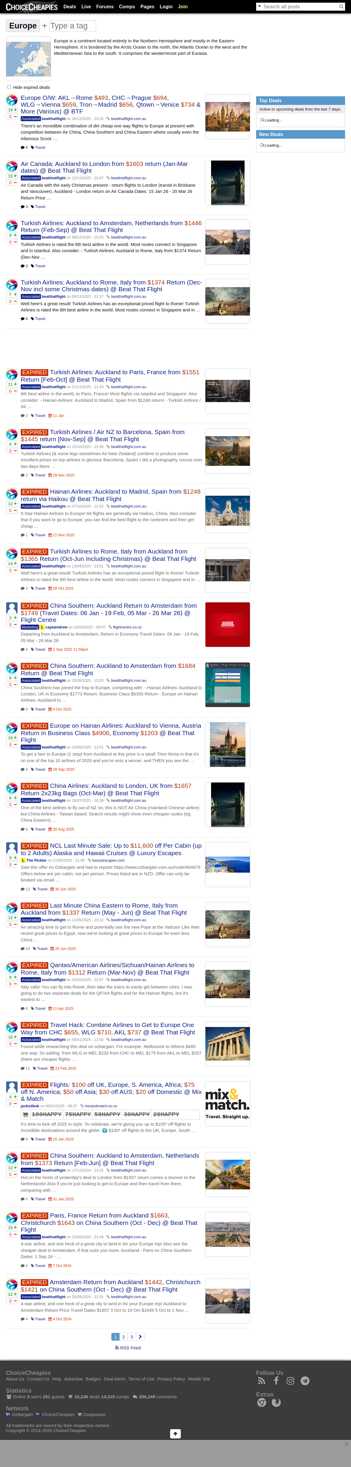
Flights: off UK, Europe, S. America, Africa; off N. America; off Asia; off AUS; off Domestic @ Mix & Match (111, 1091)
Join (183, 6)
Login (166, 6)
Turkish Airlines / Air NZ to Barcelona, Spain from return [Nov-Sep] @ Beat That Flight (103, 435)
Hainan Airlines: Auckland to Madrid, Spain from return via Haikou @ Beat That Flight (111, 495)
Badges (93, 1378)
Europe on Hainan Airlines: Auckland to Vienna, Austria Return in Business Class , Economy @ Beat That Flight (111, 732)
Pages (147, 6)
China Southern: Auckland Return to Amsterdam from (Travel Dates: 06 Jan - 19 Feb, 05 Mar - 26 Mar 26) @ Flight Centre (109, 612)
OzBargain (19, 1414)
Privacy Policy (171, 1378)
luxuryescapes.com (108, 860)
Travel (40, 147)
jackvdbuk (30, 1106)
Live (86, 6)
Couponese (91, 1414)
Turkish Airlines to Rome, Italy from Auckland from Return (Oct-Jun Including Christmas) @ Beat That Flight (108, 555)
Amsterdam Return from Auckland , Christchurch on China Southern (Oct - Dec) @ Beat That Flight (111, 1286)
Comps (127, 6)
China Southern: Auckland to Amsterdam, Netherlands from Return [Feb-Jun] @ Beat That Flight (110, 1159)
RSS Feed (128, 1347)
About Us (15, 1378)
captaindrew (56, 627)
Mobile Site (199, 1378)
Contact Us (38, 1378)
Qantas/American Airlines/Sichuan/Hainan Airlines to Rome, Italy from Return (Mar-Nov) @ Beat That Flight (107, 969)
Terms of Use (141, 1378)
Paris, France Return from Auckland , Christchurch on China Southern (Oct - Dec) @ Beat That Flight (109, 1222)
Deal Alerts (114, 1378)
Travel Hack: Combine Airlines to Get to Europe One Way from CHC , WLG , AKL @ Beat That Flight (108, 1028)
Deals (69, 6)
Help (56, 1378)
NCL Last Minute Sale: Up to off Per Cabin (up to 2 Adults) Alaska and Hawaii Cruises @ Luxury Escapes (111, 849)
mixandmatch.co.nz (101, 1106)
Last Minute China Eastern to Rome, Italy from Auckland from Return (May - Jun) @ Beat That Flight (104, 909)
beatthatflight (54, 118)
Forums (105, 6)
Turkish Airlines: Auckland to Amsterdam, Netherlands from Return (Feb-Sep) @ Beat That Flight (111, 226)
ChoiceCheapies (55, 1414)
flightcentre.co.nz (127, 627)
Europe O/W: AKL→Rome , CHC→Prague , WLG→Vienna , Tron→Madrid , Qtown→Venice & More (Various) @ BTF (111, 104)
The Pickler (36, 860)
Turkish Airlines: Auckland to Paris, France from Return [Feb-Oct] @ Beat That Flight (110, 376)
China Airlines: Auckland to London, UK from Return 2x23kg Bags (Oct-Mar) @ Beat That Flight (106, 789)
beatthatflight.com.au (128, 118)
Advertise (73, 1378)
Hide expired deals (28, 87)
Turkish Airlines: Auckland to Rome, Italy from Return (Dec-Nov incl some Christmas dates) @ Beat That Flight (111, 285)
